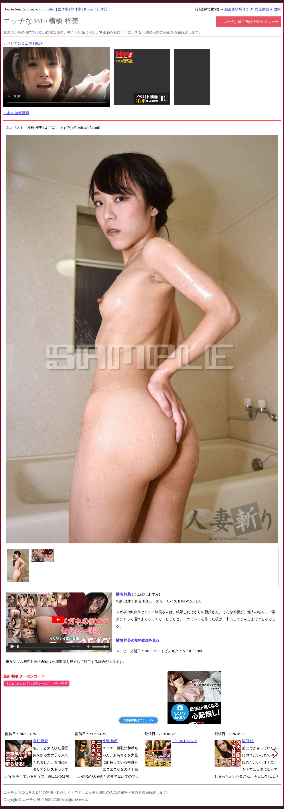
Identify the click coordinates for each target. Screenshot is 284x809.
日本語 (102, 9)
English (49, 9)
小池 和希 (110, 741)
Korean (89, 9)
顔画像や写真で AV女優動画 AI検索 (252, 9)
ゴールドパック (184, 741)
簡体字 (76, 9)
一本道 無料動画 (16, 113)
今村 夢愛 (40, 741)
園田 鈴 (248, 741)
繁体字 (63, 9)
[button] (275, 753)
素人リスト (15, 127)
